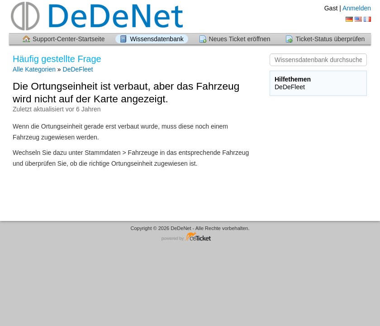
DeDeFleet (78, 69)
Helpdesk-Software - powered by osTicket (190, 237)
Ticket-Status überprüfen (330, 39)
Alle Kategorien (34, 69)
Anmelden (356, 8)
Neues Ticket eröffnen (240, 39)
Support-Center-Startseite (69, 39)
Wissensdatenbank (156, 39)
